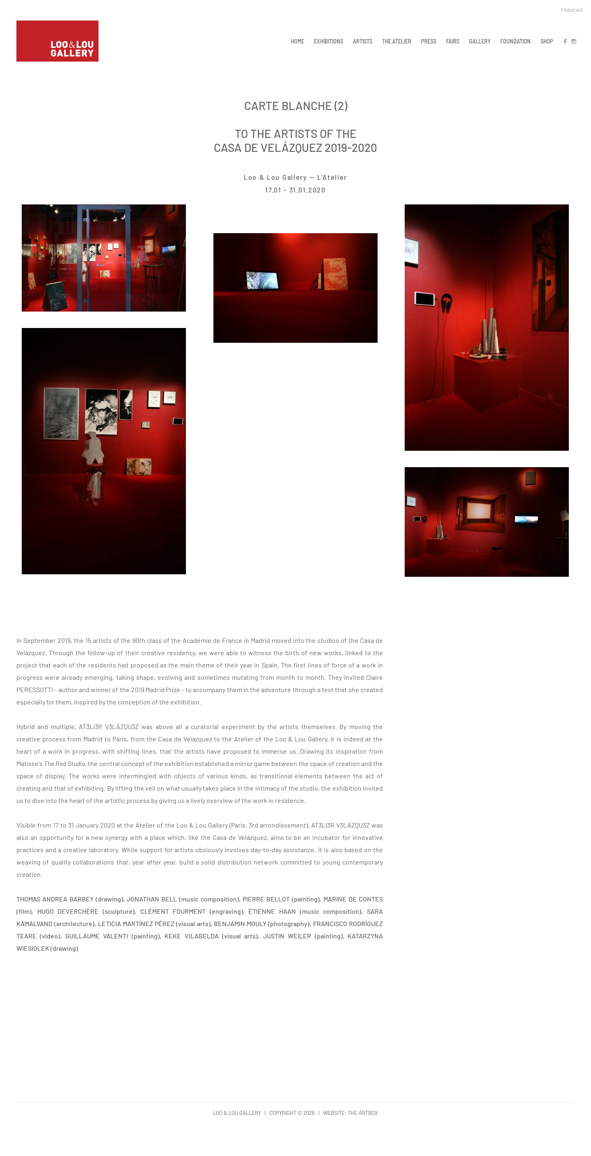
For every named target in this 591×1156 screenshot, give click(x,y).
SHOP (547, 41)
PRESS (428, 41)
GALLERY (479, 41)
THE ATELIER (396, 41)
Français (572, 10)
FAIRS (452, 41)
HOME (297, 41)
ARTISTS (362, 41)
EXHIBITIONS (328, 41)
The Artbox (363, 1113)
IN (573, 41)
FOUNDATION (515, 41)
